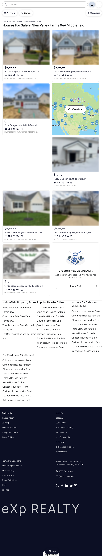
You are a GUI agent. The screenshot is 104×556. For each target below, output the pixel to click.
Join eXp (5, 423)
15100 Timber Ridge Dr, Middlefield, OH (72, 232)
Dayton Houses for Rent (15, 373)
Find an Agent (8, 418)
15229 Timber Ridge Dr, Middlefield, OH (23, 232)
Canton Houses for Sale (84, 337)
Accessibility (61, 452)
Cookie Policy (8, 475)
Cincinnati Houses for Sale (86, 315)
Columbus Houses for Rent (16, 360)
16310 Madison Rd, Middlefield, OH (70, 178)
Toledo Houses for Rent (14, 377)
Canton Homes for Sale (49, 333)
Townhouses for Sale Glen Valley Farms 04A (19, 327)
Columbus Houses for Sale (86, 311)
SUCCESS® (61, 423)
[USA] (4, 21)
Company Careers (10, 432)
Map (52, 551)
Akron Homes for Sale (48, 329)
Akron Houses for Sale (83, 333)
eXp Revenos (61, 432)
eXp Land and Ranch (65, 447)
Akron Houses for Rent (14, 382)
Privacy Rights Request (12, 466)
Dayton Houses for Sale (84, 324)
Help (4, 485)
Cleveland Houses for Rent (16, 369)
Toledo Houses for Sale (84, 328)
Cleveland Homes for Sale (50, 316)
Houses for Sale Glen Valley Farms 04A (16, 309)
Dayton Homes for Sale (49, 320)
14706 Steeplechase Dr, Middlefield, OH (23, 285)
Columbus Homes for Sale (50, 307)
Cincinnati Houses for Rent (16, 364)
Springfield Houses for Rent (17, 391)
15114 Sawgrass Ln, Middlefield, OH (21, 125)
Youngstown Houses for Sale (87, 346)
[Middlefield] (17, 21)
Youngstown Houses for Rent (17, 395)
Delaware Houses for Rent (16, 399)
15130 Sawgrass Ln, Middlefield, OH (21, 71)
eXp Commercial (63, 437)
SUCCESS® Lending (64, 428)
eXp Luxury (60, 442)
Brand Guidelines (9, 480)
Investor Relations (10, 428)
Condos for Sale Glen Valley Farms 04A (16, 318)
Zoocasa (59, 418)
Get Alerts (94, 13)
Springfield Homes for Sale (51, 338)
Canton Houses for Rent (15, 386)
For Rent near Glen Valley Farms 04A (19, 336)
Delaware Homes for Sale (50, 347)
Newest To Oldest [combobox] (27, 13)
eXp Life (59, 413)
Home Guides (8, 437)
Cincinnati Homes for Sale (51, 311)
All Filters (9, 13)
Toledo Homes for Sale (49, 325)
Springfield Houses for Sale (86, 342)
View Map (75, 109)
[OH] (9, 21)
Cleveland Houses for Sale (85, 320)
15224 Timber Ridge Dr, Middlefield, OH (72, 71)
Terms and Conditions (11, 461)
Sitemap (5, 490)
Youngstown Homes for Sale (52, 342)
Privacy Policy (8, 471)
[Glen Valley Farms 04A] (33, 21)
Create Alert (75, 286)
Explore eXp (7, 413)
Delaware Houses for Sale (85, 350)
